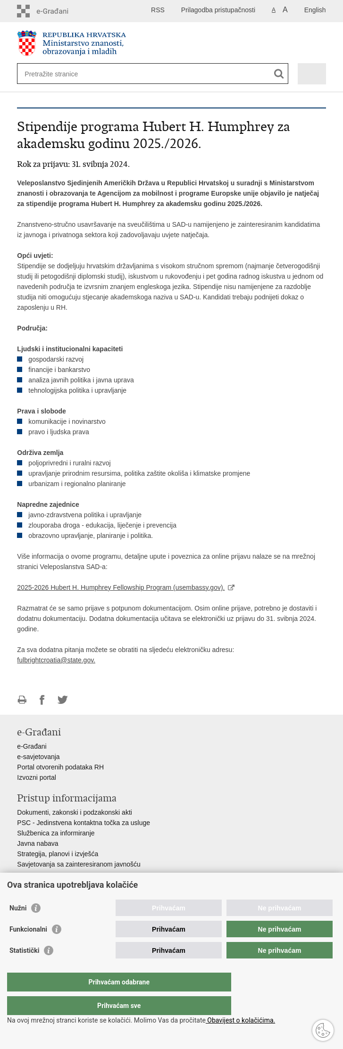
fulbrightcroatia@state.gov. (56, 660)
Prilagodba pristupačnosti (218, 10)
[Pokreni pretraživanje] (279, 74)
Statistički (24, 969)
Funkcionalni (28, 948)
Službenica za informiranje (55, 833)
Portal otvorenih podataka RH (60, 767)
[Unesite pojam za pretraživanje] (59, 74)
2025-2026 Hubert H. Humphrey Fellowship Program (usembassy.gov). (121, 587)
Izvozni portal (36, 777)
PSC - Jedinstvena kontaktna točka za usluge (83, 822)
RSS (158, 10)
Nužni (17, 927)
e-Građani (31, 746)
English (315, 10)
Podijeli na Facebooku (42, 700)
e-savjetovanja (38, 756)
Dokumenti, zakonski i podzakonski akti (74, 812)
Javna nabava (37, 843)
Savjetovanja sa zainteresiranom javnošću (78, 864)
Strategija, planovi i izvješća (57, 854)
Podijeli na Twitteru (62, 700)
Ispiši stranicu (22, 700)
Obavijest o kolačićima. (240, 1020)
